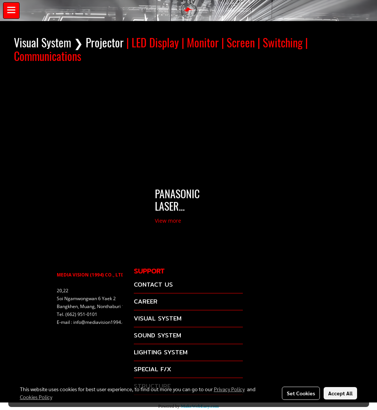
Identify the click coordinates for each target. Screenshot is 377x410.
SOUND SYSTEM (157, 335)
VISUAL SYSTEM (158, 318)
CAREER (145, 301)
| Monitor (200, 42)
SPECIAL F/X (152, 369)
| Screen (238, 42)
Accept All (340, 393)
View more (169, 220)
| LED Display (152, 42)
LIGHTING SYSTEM (161, 352)
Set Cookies (301, 393)
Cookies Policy (36, 396)
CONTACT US (153, 284)
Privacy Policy (229, 389)
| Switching (280, 42)
